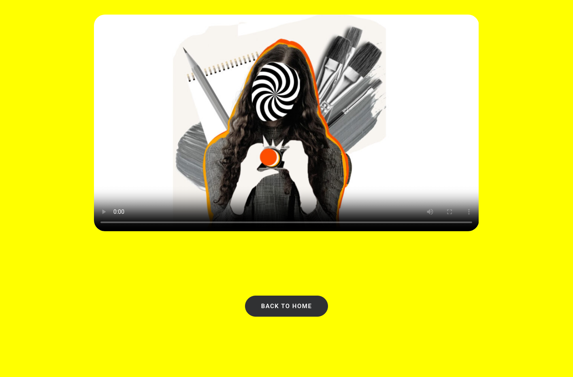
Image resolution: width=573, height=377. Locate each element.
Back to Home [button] (286, 306)
